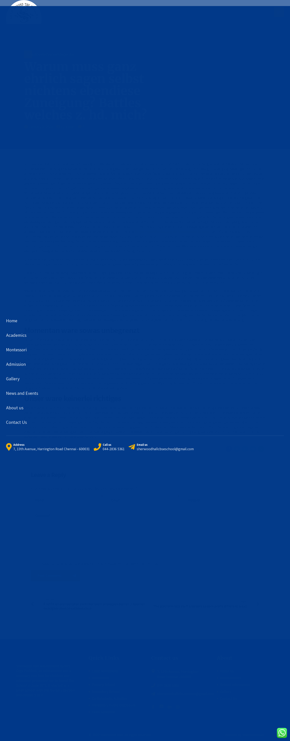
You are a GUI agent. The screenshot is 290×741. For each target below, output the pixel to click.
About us (227, 671)
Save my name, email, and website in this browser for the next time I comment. (102, 563)
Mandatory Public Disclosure (114, 705)
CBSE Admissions (105, 671)
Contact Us (228, 698)
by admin (68, 126)
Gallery (225, 691)
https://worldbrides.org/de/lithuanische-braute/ (172, 231)
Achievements (230, 678)
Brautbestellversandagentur (51, 54)
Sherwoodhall (252, 735)
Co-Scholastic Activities (109, 698)
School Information (235, 684)
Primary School (103, 684)
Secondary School (106, 691)
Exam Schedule (103, 712)
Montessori (100, 678)
